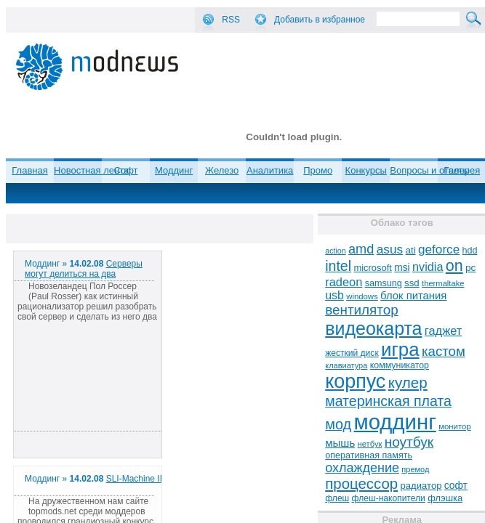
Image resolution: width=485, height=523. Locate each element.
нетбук (370, 443)
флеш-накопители (388, 498)
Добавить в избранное (319, 20)
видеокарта (373, 328)
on (454, 266)
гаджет (443, 330)
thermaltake (443, 283)
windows (362, 296)
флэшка (445, 497)
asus (390, 249)
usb (334, 295)
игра (400, 349)
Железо (222, 170)
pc (470, 267)
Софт (126, 170)
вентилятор (361, 309)
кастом (443, 351)
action (335, 250)
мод (338, 424)
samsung (383, 283)
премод (415, 469)
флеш (337, 498)
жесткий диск (351, 353)
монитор (454, 426)
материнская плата (388, 401)
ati (411, 250)
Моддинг (174, 170)
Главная (29, 170)
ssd (412, 282)
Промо (317, 170)
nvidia (427, 266)
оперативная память (368, 455)
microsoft (372, 267)
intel (338, 266)
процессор (361, 484)
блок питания (413, 295)
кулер (408, 382)
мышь (340, 443)
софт (456, 485)
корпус (355, 381)
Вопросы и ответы (429, 170)
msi (401, 267)
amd (361, 249)
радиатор (421, 485)
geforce (439, 249)
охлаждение (362, 468)
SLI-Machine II (134, 479)
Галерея (462, 170)
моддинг (395, 422)
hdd (470, 251)
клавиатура (346, 365)
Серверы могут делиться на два (84, 269)
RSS (231, 20)
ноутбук (409, 442)
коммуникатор (399, 365)
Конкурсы (366, 170)
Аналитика (269, 170)
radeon (343, 281)
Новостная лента (91, 170)
